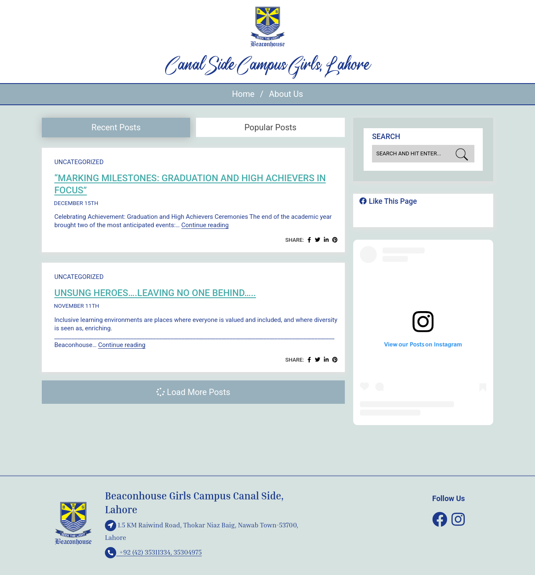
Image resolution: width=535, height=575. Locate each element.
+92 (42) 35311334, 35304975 (153, 552)
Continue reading (205, 225)
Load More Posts (193, 392)
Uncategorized (79, 162)
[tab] (116, 127)
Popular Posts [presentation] (271, 127)
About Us (286, 94)
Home (243, 94)
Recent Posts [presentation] (116, 127)
